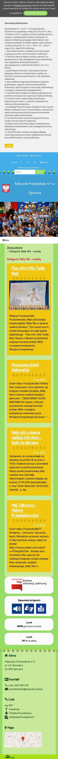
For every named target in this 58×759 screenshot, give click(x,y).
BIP (9, 705)
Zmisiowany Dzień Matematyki (25, 367)
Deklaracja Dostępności (19, 717)
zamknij (9, 146)
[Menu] (29, 240)
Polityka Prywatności (18, 713)
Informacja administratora (29, 168)
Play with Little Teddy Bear (28, 270)
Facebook (12, 709)
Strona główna (23, 155)
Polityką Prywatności (22, 5)
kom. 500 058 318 (16, 685)
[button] (4, 219)
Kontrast (44, 162)
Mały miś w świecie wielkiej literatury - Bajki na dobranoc (27, 437)
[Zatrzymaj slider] (29, 233)
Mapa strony (35, 155)
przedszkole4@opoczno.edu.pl (24, 689)
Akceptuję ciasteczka (35, 13)
